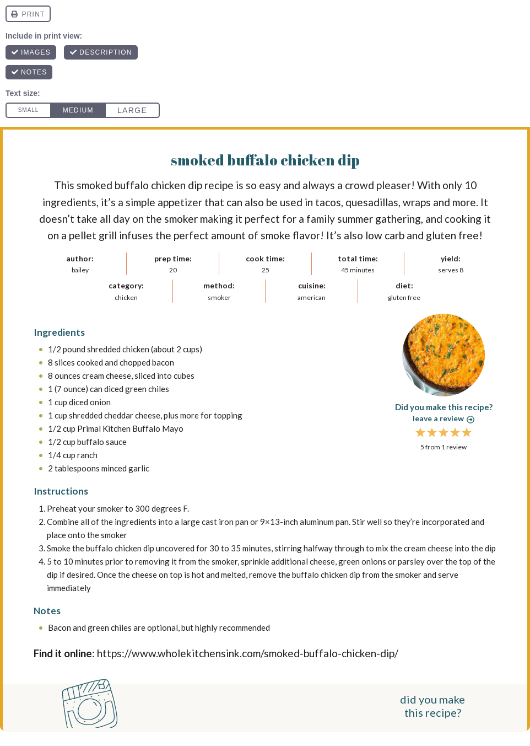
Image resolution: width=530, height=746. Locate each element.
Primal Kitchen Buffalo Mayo (130, 428)
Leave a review (443, 418)
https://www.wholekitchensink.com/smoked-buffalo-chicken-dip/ (247, 653)
